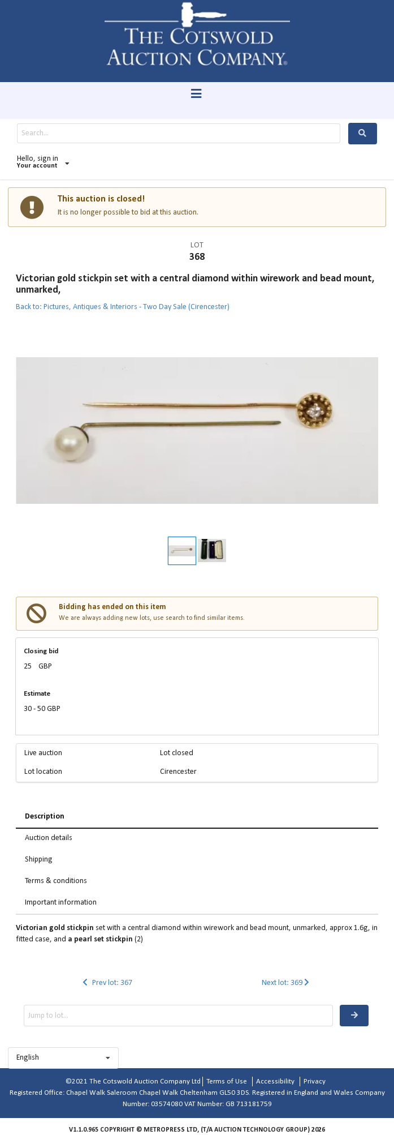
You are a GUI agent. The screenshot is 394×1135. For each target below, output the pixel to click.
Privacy (315, 1081)
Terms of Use (226, 1081)
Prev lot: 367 (106, 983)
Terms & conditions (56, 881)
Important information (61, 902)
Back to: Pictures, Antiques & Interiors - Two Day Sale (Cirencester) (123, 307)
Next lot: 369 (287, 983)
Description (44, 816)
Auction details (48, 838)
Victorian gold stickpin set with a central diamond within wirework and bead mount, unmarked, (195, 284)
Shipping (39, 859)
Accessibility (275, 1081)
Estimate (37, 693)
